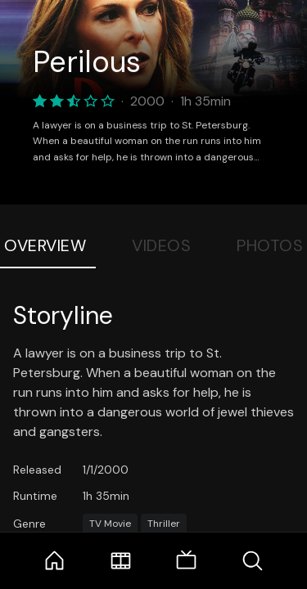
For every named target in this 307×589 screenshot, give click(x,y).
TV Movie (110, 523)
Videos (161, 245)
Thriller (163, 523)
